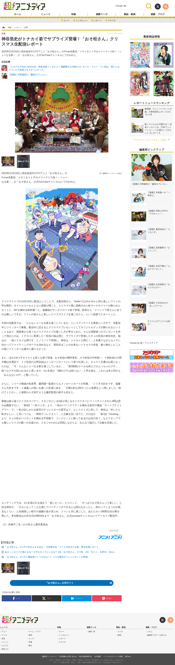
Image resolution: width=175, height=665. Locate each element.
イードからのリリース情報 (113, 656)
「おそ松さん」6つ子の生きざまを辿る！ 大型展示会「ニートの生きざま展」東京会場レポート (52, 547)
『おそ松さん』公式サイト (60, 583)
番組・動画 (129, 14)
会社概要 (97, 656)
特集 (73, 14)
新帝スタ (5, 649)
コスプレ (5, 646)
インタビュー (82, 20)
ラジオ (120, 632)
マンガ (4, 635)
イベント (5, 642)
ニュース (45, 14)
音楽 (3, 639)
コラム (149, 632)
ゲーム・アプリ (35, 632)
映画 (30, 635)
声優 (30, 642)
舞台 (30, 646)
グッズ (31, 639)
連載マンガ (101, 14)
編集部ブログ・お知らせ (156, 635)
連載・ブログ (158, 14)
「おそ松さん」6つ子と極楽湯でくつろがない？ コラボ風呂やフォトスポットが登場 (46, 557)
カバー (67, 20)
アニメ (4, 632)
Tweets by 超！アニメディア (144, 343)
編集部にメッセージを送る (112, 173)
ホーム (17, 14)
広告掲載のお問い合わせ (68, 656)
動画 (119, 635)
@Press (128, 656)
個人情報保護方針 (85, 656)
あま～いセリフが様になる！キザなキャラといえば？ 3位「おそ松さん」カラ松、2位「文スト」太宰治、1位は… (60, 552)
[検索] (131, 5)
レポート (98, 20)
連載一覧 (91, 632)
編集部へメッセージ (49, 656)
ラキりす (112, 20)
